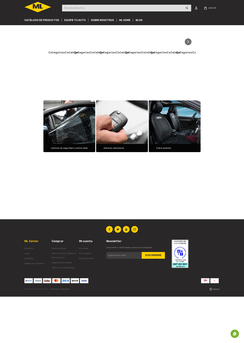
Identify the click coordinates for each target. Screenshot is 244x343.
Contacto (28, 305)
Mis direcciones (86, 305)
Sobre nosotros (102, 20)
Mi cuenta (83, 294)
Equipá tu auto (75, 20)
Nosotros (28, 294)
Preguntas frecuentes (62, 309)
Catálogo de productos (41, 20)
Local (27, 300)
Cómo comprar (59, 294)
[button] (189, 41)
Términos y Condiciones (63, 314)
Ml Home (124, 20)
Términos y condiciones (60, 335)
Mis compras (85, 300)
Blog (139, 20)
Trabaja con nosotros (34, 310)
